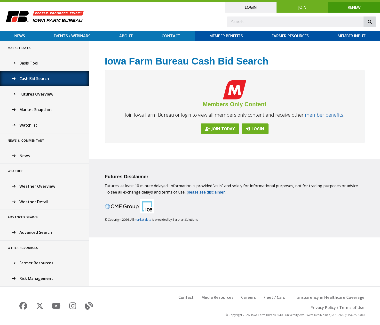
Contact (171, 36)
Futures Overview (36, 94)
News (19, 36)
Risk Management (36, 278)
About (126, 36)
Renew (354, 7)
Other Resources (23, 248)
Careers (248, 297)
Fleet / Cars (274, 297)
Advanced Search (23, 217)
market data (143, 220)
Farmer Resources (290, 36)
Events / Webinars (72, 36)
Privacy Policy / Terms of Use (337, 307)
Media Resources (217, 297)
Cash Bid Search (34, 78)
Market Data (19, 48)
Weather (15, 171)
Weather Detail (33, 201)
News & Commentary (26, 140)
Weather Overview (37, 186)
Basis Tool (28, 63)
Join (302, 7)
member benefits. (324, 115)
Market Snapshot (35, 109)
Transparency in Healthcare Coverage (328, 297)
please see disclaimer (206, 192)
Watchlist (28, 125)
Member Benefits (226, 36)
